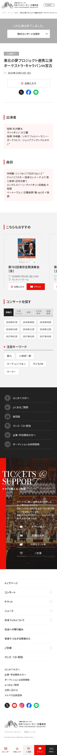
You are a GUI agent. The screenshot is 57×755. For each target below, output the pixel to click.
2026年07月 (11, 322)
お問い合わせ (11, 690)
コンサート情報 (13, 13)
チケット (35, 286)
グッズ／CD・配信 (14, 657)
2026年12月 (45, 329)
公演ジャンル (18, 312)
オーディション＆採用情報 (17, 679)
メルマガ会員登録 (13, 695)
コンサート (10, 592)
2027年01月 (11, 336)
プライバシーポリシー (13, 732)
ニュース (9, 611)
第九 (9, 356)
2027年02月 (28, 336)
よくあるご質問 (12, 684)
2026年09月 (45, 322)
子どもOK (38, 364)
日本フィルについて (15, 620)
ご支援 (8, 648)
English (48, 5)
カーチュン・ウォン (16, 364)
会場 (28, 312)
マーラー (11, 371)
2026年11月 (28, 329)
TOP (3, 13)
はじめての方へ (12, 669)
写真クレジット (30, 732)
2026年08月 (28, 322)
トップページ (11, 583)
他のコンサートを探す (32, 34)
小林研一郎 (25, 356)
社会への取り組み (14, 629)
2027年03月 (45, 336)
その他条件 (38, 312)
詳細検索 (48, 312)
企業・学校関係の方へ (15, 674)
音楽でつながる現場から (17, 638)
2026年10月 (11, 329)
